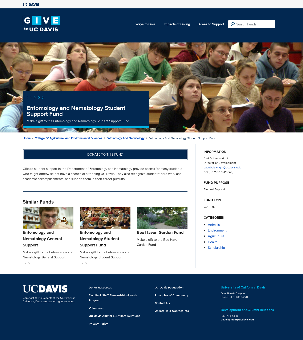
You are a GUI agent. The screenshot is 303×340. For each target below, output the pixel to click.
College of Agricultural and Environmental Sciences (68, 138)
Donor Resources (100, 287)
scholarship (216, 247)
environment (217, 230)
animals (214, 224)
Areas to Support (211, 24)
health (213, 241)
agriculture (216, 236)
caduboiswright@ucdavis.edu (222, 167)
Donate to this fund (105, 154)
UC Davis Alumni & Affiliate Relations (114, 316)
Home (27, 138)
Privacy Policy (98, 323)
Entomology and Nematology (125, 138)
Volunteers (96, 308)
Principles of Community (171, 295)
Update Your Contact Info (172, 311)
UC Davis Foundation (169, 287)
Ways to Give (145, 24)
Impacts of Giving (177, 24)
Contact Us (162, 303)
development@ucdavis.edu (237, 319)
